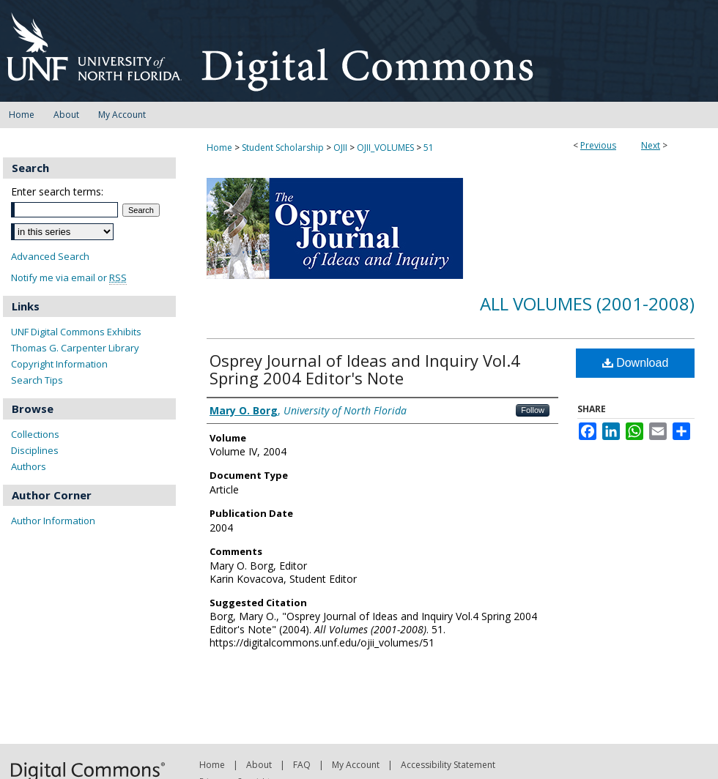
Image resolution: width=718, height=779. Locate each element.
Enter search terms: (57, 191)
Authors (28, 466)
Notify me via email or (69, 278)
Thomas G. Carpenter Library (75, 347)
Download (635, 363)
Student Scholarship (283, 147)
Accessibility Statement (448, 764)
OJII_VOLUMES (385, 147)
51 (428, 147)
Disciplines (35, 450)
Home (219, 147)
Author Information (53, 520)
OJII (340, 147)
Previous (598, 145)
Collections (35, 434)
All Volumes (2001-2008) (587, 303)
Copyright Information (59, 363)
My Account (356, 764)
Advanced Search (50, 256)
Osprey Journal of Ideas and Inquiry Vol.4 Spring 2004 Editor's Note (365, 369)
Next (650, 145)
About (259, 764)
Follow (532, 410)
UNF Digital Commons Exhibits (76, 331)
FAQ (302, 764)
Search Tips (37, 380)
